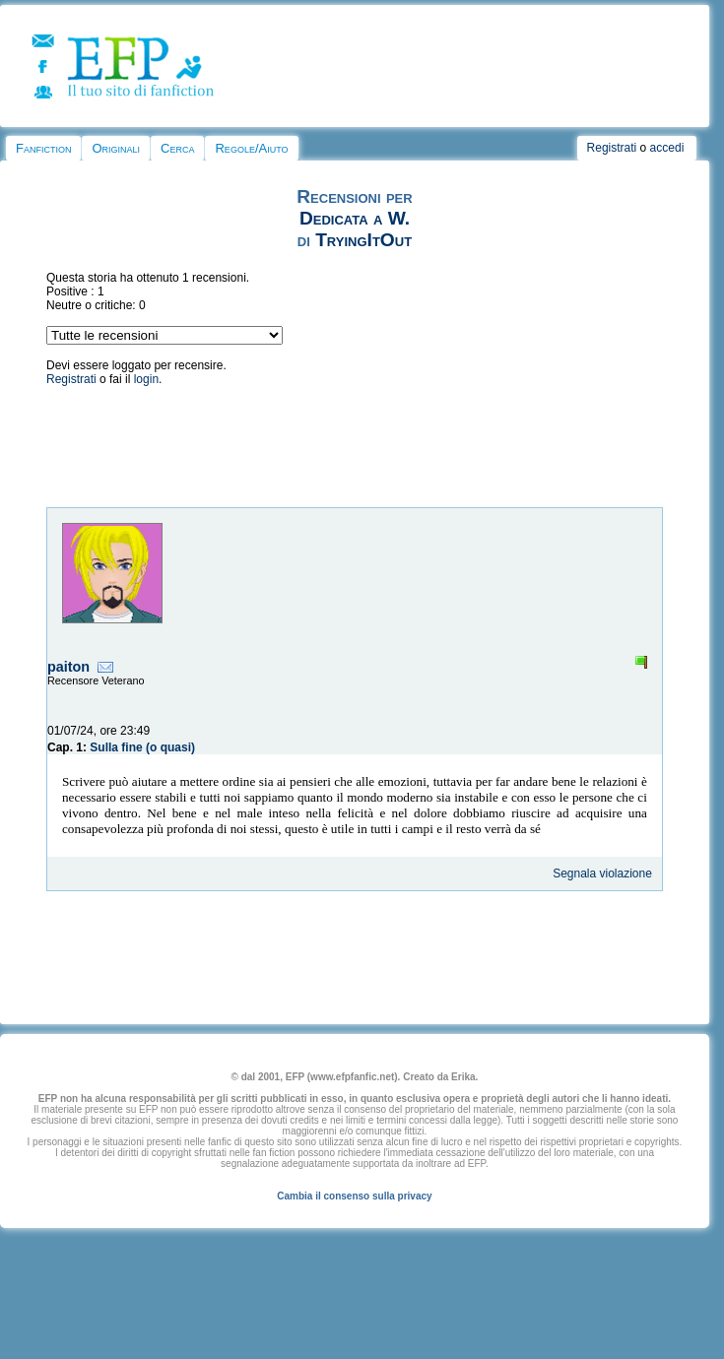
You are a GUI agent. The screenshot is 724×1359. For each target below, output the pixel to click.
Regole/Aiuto (251, 148)
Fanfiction (43, 148)
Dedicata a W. (354, 218)
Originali (116, 148)
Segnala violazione (602, 873)
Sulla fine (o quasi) (142, 747)
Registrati (612, 148)
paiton (68, 667)
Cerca (177, 148)
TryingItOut (363, 239)
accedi (667, 148)
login (146, 379)
